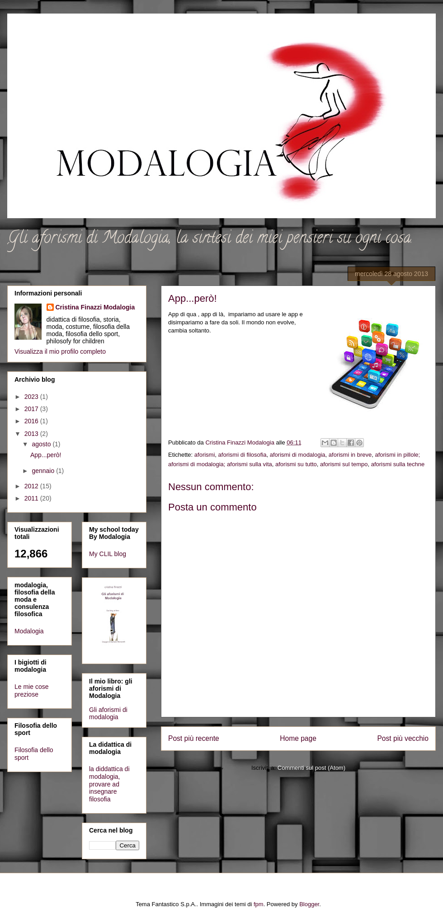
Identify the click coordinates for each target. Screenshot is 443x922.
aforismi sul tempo (344, 464)
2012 (32, 486)
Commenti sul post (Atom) (311, 767)
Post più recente (193, 738)
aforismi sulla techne (398, 464)
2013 (32, 433)
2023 (32, 396)
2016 (32, 421)
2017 (32, 408)
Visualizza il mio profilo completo (60, 351)
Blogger (309, 904)
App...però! (45, 455)
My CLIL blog (107, 553)
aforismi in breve (350, 454)
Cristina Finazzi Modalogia (95, 307)
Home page (298, 738)
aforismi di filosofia (242, 454)
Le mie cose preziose (31, 690)
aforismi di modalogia (297, 454)
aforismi (204, 454)
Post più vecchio (403, 738)
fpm (259, 904)
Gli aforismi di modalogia (108, 713)
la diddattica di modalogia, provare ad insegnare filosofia (109, 784)
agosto (42, 444)
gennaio (44, 470)
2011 (32, 498)
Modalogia (29, 631)
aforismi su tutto (296, 464)
